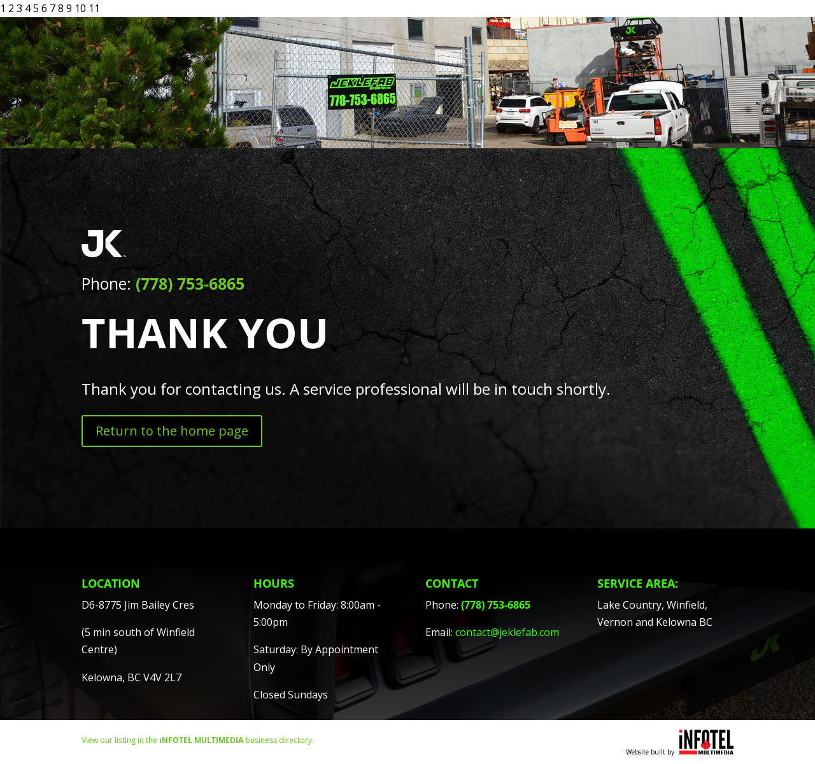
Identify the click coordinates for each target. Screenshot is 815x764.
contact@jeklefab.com (507, 632)
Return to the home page (172, 430)
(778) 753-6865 (190, 283)
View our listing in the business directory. (198, 740)
